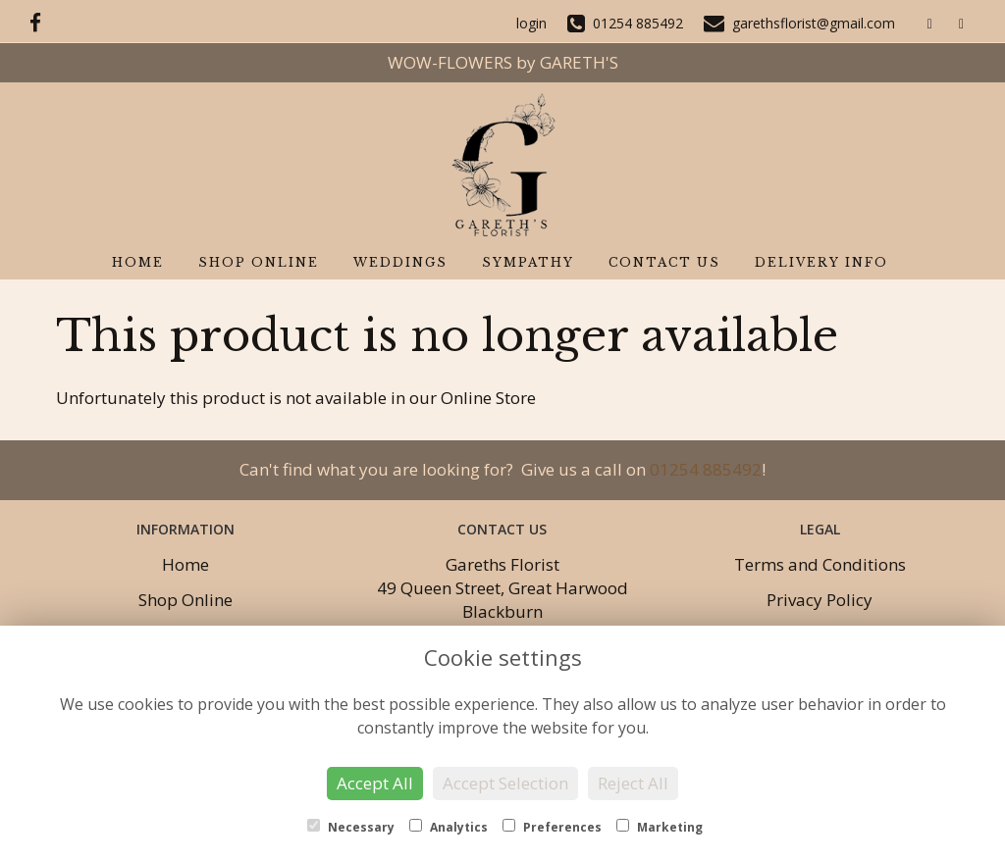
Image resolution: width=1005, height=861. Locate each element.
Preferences (552, 827)
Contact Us (664, 262)
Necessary (351, 827)
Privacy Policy (820, 599)
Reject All (633, 783)
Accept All (375, 783)
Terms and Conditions (820, 564)
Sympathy (528, 262)
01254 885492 (706, 469)
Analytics (448, 827)
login (531, 23)
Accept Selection (505, 783)
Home (138, 262)
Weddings (400, 262)
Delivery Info (821, 262)
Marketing (659, 827)
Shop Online (258, 262)
